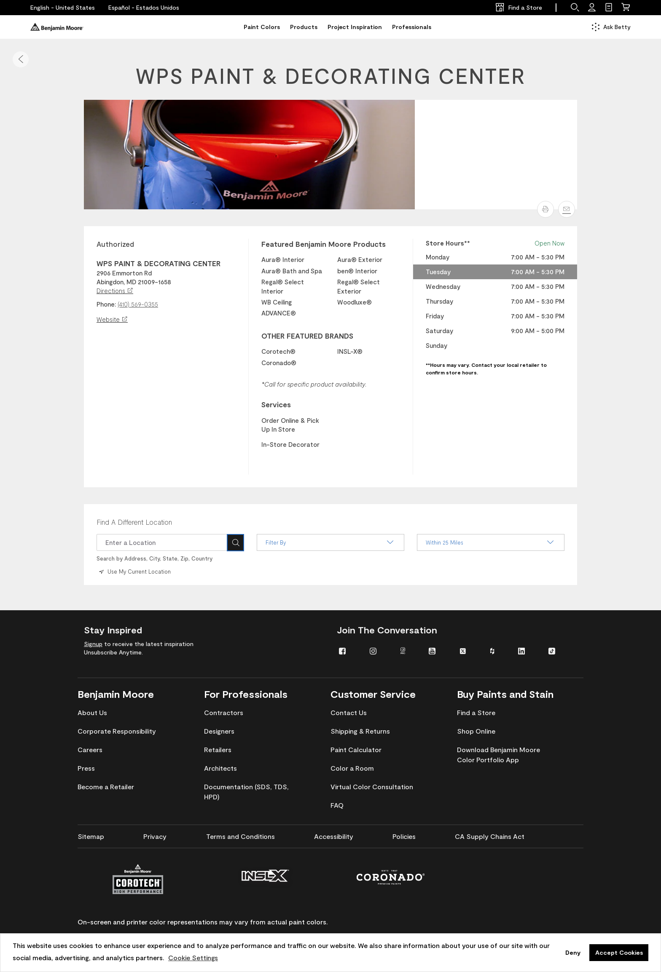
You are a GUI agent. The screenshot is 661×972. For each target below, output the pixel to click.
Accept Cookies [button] (619, 952)
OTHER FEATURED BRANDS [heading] (307, 335)
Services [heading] (276, 404)
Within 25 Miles (491, 542)
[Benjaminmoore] (56, 27)
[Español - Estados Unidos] (143, 7)
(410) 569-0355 (138, 304)
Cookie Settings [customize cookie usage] (193, 957)
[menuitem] (348, 650)
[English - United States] (62, 7)
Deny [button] (572, 952)
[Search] (235, 542)
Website (112, 319)
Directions (115, 290)
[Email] (566, 209)
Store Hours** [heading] (448, 243)
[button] (21, 59)
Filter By (330, 542)
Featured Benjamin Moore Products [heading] (323, 244)
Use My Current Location (134, 571)
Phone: (106, 304)
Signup (93, 643)
